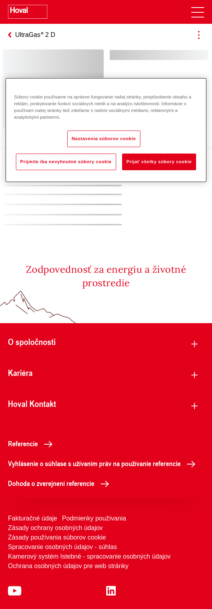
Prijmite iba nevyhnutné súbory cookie (66, 161)
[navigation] (198, 12)
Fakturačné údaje (32, 518)
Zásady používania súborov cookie (57, 537)
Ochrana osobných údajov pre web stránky (68, 566)
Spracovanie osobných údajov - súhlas (62, 546)
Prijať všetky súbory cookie (159, 161)
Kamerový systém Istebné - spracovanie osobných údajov (89, 556)
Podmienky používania (94, 518)
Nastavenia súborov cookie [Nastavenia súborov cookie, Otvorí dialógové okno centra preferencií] (104, 138)
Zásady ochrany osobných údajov (55, 527)
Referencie (32, 443)
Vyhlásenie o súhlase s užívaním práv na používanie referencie (104, 463)
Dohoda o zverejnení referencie (60, 483)
